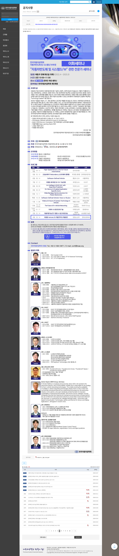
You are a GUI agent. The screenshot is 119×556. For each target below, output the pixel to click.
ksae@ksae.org (89, 551)
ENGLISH (99, 2)
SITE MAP (54, 547)
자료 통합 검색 (63, 2)
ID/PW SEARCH (14, 22)
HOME (94, 2)
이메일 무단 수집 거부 (71, 547)
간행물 (5, 34)
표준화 (5, 45)
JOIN (7, 22)
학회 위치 (49, 547)
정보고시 (6, 68)
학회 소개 (6, 57)
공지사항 (92, 11)
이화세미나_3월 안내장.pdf (42, 457)
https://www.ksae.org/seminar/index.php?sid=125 (46, 24)
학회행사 (6, 40)
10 (69, 531)
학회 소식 (6, 51)
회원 (4, 29)
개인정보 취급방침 (62, 547)
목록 (24, 463)
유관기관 (6, 73)
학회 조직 (6, 62)
